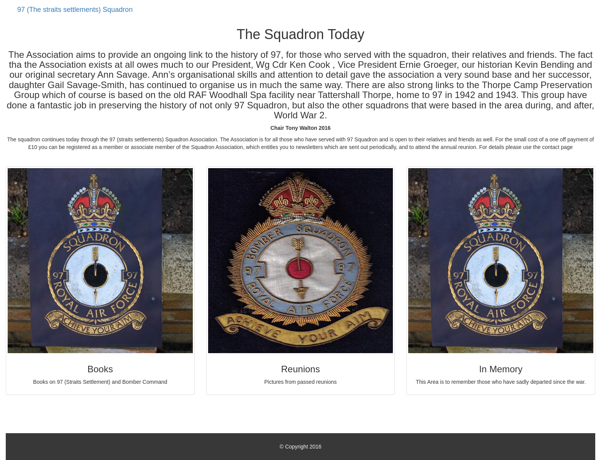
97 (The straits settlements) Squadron (75, 9)
